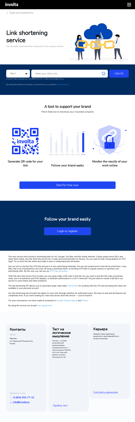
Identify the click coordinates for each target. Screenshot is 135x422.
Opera (74, 300)
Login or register (67, 231)
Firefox (85, 300)
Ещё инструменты (20, 13)
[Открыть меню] (129, 4)
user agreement (63, 85)
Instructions (73, 286)
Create (119, 73)
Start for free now (67, 185)
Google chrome (63, 300)
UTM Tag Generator (59, 271)
